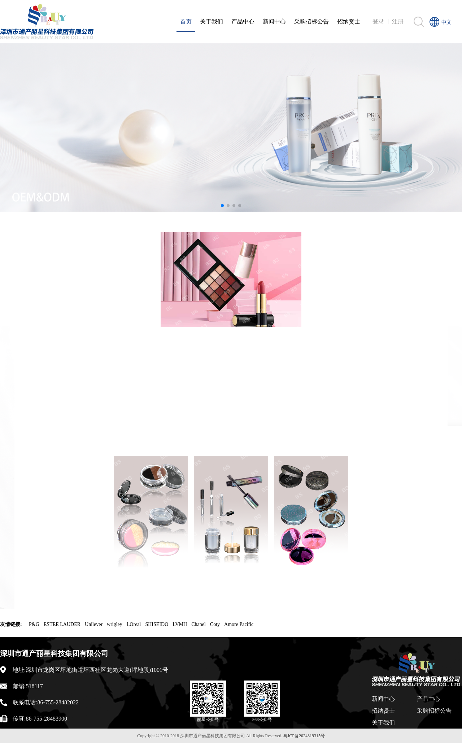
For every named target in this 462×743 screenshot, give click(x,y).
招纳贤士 (348, 21)
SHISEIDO (156, 624)
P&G (34, 624)
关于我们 (211, 21)
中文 (446, 22)
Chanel (198, 624)
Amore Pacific (238, 624)
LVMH (180, 624)
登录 (378, 21)
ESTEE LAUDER (62, 624)
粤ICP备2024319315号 (304, 735)
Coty (215, 624)
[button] (222, 205)
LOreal (134, 624)
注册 (398, 21)
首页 (186, 21)
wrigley (114, 624)
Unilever (94, 624)
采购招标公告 (311, 21)
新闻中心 (274, 21)
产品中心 (242, 21)
